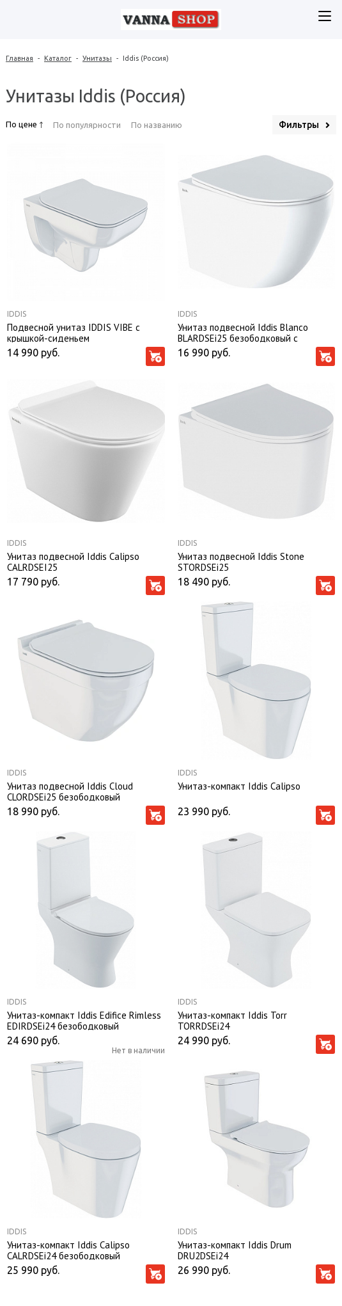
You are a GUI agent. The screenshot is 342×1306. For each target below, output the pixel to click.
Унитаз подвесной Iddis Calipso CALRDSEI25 (73, 561)
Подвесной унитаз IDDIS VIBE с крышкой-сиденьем (73, 332)
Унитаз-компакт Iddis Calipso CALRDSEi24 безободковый (68, 1249)
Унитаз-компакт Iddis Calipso (239, 786)
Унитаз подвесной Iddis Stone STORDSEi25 (241, 561)
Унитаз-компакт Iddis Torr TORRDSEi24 (232, 1020)
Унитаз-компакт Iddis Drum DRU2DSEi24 (234, 1249)
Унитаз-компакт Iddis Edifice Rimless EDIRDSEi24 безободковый (84, 1020)
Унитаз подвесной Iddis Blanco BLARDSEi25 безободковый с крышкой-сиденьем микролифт (244, 332)
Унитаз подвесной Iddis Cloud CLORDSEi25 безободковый (70, 791)
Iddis (16, 314)
